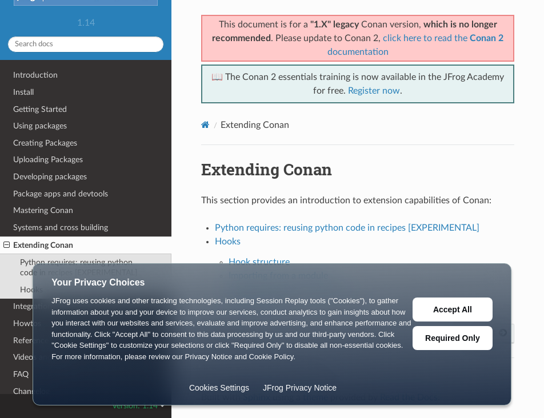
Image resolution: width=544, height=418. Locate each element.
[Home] (205, 125)
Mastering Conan (43, 210)
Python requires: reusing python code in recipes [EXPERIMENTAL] (347, 227)
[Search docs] (85, 44)
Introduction (35, 75)
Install (23, 92)
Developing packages (50, 176)
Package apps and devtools (60, 194)
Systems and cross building (60, 227)
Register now (374, 90)
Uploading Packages (48, 159)
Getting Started (40, 109)
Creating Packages (45, 143)
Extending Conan (38, 245)
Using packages (40, 126)
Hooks (228, 241)
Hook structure (259, 262)
